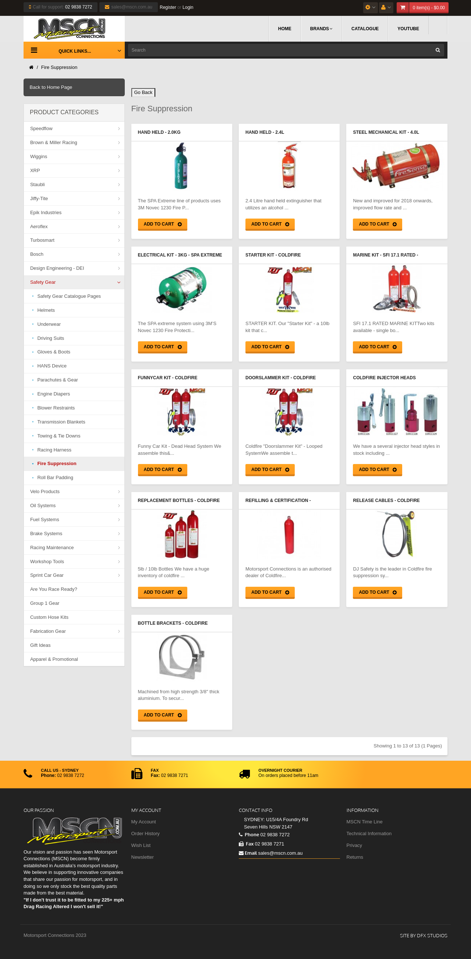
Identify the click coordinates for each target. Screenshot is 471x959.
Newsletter (142, 857)
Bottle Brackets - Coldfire (173, 623)
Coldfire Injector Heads (384, 377)
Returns (355, 857)
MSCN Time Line (365, 821)
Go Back (143, 92)
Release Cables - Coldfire (386, 500)
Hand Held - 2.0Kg (159, 132)
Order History (145, 833)
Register (168, 7)
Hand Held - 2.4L (264, 132)
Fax (246, 844)
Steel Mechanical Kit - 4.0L (386, 132)
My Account (143, 821)
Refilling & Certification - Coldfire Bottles (278, 501)
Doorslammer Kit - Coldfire (280, 377)
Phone (249, 834)
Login (188, 7)
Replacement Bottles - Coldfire (179, 500)
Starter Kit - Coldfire (273, 255)
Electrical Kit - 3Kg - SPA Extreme (180, 255)
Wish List (141, 845)
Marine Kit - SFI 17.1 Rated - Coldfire (385, 255)
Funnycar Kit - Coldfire (168, 377)
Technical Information (369, 833)
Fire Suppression (59, 67)
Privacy (354, 845)
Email (248, 853)
